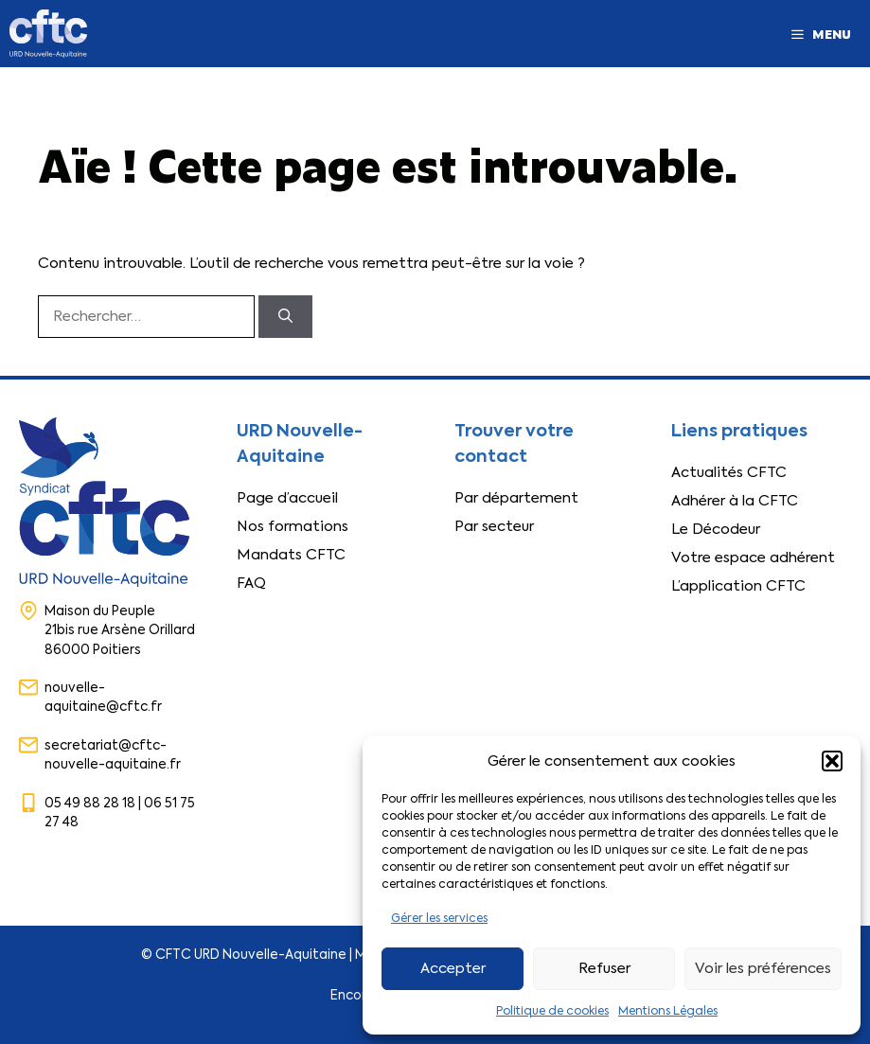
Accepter (453, 968)
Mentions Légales (668, 1010)
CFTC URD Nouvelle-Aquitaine (250, 954)
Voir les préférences (763, 968)
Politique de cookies (552, 1010)
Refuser (604, 968)
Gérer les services (439, 918)
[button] (832, 761)
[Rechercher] (285, 316)
